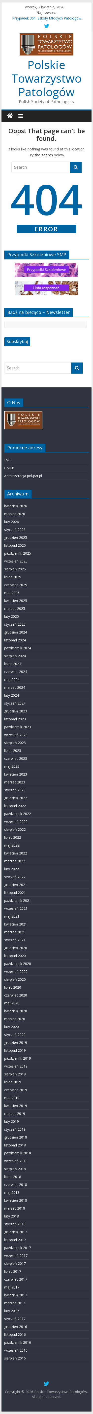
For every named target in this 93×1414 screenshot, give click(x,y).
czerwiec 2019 (15, 1090)
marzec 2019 (14, 1113)
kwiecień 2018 (15, 1200)
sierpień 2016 (15, 1358)
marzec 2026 (14, 513)
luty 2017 (11, 1310)
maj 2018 (11, 1192)
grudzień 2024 (15, 632)
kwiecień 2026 (15, 506)
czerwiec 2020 (15, 995)
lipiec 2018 (12, 1176)
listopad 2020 (15, 955)
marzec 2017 (14, 1303)
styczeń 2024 (15, 703)
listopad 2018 (15, 1145)
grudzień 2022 (15, 798)
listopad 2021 (15, 892)
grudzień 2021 (15, 884)
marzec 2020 (14, 1018)
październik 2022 (17, 813)
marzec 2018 (14, 1208)
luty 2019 (11, 1121)
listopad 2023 (15, 719)
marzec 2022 (14, 861)
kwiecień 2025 (15, 600)
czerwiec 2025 (15, 584)
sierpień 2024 (15, 655)
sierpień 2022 (15, 829)
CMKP (9, 468)
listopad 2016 (15, 1334)
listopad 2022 (15, 805)
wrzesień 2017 (16, 1255)
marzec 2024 (14, 687)
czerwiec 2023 (15, 758)
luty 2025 (11, 616)
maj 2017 (11, 1287)
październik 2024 (17, 648)
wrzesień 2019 (16, 1066)
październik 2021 (17, 900)
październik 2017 (17, 1247)
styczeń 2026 (15, 529)
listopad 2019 (15, 1050)
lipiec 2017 (12, 1271)
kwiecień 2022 (15, 853)
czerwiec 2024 (15, 671)
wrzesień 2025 (16, 561)
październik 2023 (17, 727)
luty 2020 (11, 1026)
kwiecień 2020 (15, 1011)
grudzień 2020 (15, 947)
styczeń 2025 (15, 624)
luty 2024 (11, 695)
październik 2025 (17, 553)
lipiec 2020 (12, 987)
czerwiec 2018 (15, 1184)
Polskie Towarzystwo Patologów (46, 78)
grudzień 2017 (15, 1232)
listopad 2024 (15, 640)
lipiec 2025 (12, 577)
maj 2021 (11, 916)
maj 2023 (11, 766)
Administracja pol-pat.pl (23, 475)
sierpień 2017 (15, 1263)
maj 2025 (11, 592)
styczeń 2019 (15, 1129)
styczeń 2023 (15, 790)
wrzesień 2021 (16, 908)
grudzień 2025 (15, 537)
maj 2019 (11, 1097)
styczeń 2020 (15, 1034)
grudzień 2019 (15, 1042)
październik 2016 (17, 1342)
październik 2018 (17, 1153)
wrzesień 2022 (16, 821)
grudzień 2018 (15, 1137)
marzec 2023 (14, 782)
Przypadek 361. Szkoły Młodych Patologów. (47, 18)
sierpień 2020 (15, 979)
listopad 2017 (15, 1239)
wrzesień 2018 (16, 1161)
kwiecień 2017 (15, 1295)
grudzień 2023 (15, 711)
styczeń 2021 (15, 940)
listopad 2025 (15, 545)
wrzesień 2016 (16, 1350)
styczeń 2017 (15, 1318)
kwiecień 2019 (15, 1105)
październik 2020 (17, 963)
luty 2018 (11, 1216)
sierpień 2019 (15, 1074)
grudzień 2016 (15, 1326)
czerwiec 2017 (15, 1279)
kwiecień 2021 (15, 924)
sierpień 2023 (15, 742)
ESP (7, 460)
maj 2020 (11, 1003)
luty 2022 (11, 869)
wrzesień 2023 (16, 734)
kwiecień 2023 (15, 774)
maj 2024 (11, 679)
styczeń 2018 (15, 1224)
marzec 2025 (14, 608)
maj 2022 (11, 845)
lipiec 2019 (12, 1082)
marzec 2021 (14, 932)
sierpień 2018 (15, 1168)
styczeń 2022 (15, 876)
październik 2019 (17, 1058)
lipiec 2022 (12, 837)
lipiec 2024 (12, 663)
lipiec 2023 (12, 750)
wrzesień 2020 (16, 971)
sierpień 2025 (15, 569)
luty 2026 (11, 521)
